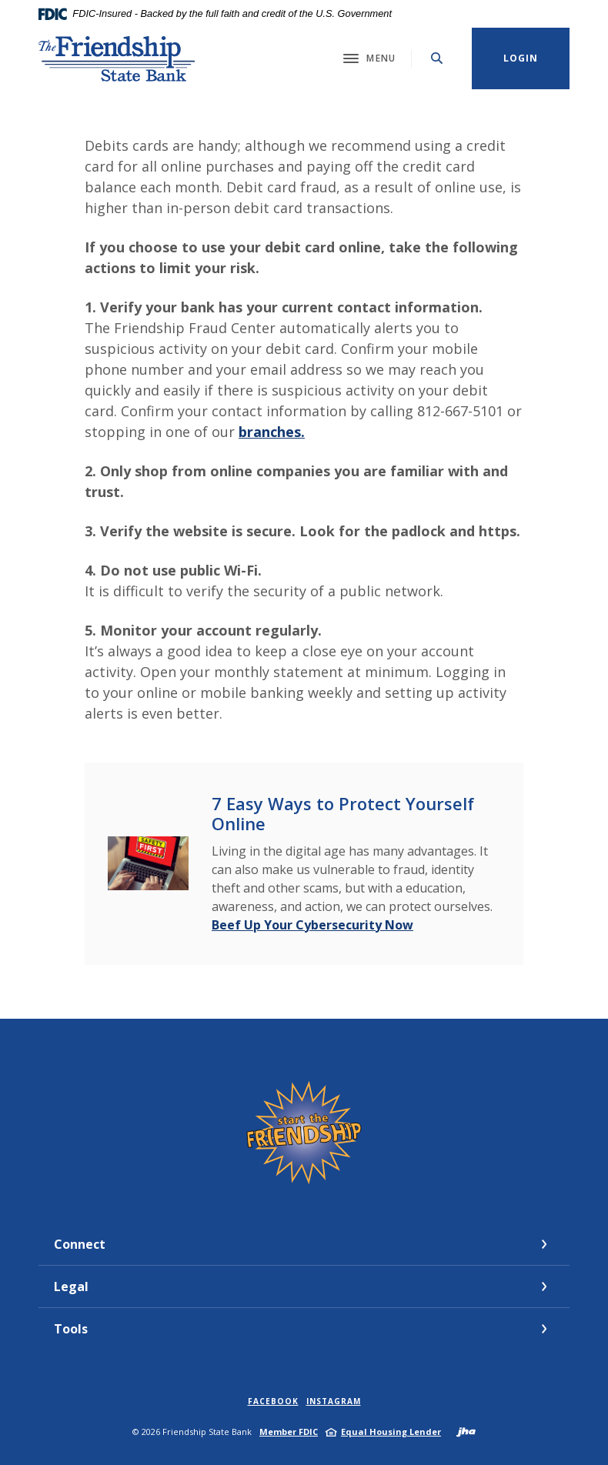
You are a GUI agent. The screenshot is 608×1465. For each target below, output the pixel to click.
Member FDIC (288, 1431)
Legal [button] (71, 1286)
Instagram (333, 1401)
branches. (272, 431)
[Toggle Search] (437, 58)
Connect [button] (79, 1244)
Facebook (273, 1401)
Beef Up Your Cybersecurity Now (312, 924)
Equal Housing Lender (391, 1431)
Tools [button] (71, 1328)
